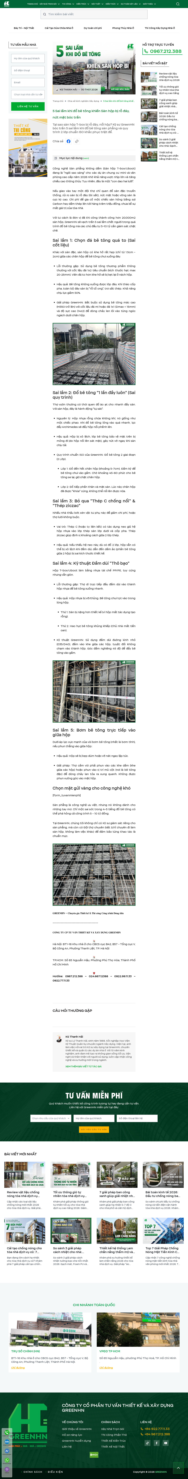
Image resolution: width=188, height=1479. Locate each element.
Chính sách (31, 1472)
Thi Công (68, 4)
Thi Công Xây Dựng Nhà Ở (160, 28)
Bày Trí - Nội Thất (24, 28)
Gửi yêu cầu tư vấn (94, 1129)
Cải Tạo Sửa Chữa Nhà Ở (59, 28)
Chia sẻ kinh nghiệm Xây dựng (83, 101)
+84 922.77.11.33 (155, 1428)
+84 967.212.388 (155, 1434)
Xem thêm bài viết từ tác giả (83, 1066)
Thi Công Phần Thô (114, 1435)
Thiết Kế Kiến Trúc (113, 1441)
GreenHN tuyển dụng (76, 1441)
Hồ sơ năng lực (72, 1435)
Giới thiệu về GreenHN (77, 1429)
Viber (7, 1470)
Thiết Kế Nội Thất (113, 1447)
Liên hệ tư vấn (27, 106)
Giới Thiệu (150, 4)
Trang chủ (32, 4)
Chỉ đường (18, 1368)
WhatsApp (7, 1461)
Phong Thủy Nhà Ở (123, 28)
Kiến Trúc (83, 4)
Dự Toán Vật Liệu (131, 4)
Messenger (6, 1452)
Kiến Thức (112, 4)
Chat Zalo (7, 1442)
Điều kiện (54, 1472)
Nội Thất (98, 4)
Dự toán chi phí (93, 28)
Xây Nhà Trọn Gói (50, 4)
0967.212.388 (7, 1433)
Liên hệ (67, 1447)
